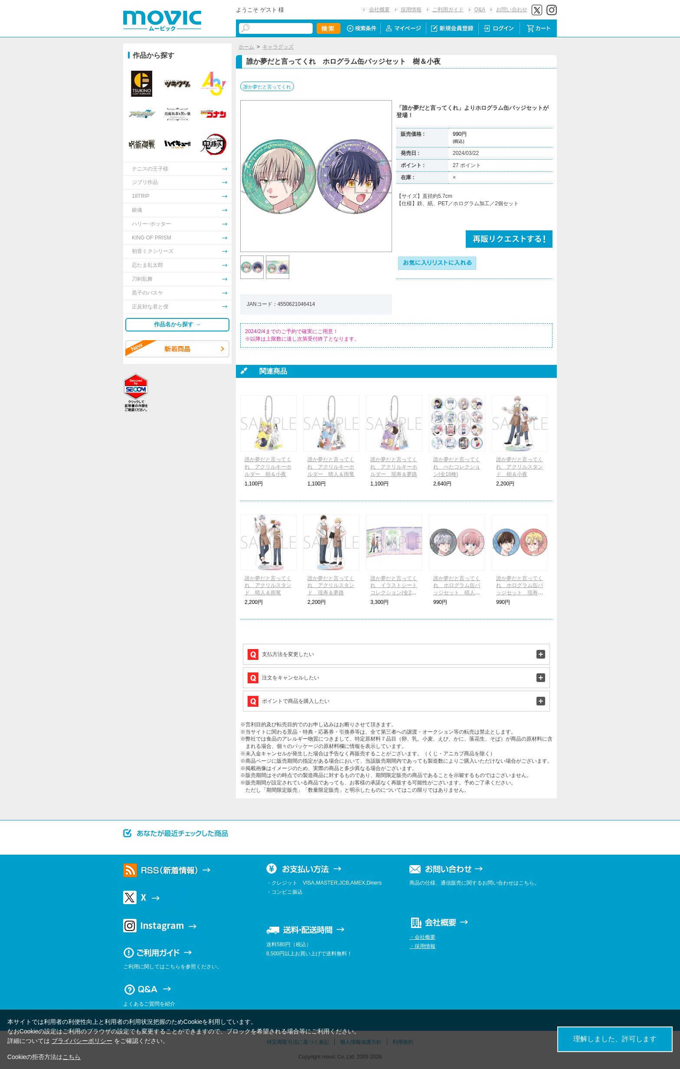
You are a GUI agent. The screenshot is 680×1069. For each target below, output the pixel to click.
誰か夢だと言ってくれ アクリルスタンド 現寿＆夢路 (330, 585)
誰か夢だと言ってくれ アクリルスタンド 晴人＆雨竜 (268, 585)
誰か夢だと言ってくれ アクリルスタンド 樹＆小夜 (519, 466)
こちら (71, 1056)
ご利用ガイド (448, 10)
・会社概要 (422, 937)
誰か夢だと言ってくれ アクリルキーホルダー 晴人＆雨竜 (330, 466)
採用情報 (411, 10)
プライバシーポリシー (82, 1040)
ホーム (246, 47)
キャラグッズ (278, 47)
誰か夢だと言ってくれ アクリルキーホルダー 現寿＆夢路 (393, 466)
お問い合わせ (511, 10)
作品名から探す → (177, 324)
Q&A (479, 10)
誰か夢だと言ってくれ (267, 86)
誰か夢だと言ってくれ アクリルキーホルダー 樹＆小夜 (268, 466)
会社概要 (379, 10)
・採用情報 (422, 946)
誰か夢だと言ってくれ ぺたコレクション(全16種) (456, 466)
